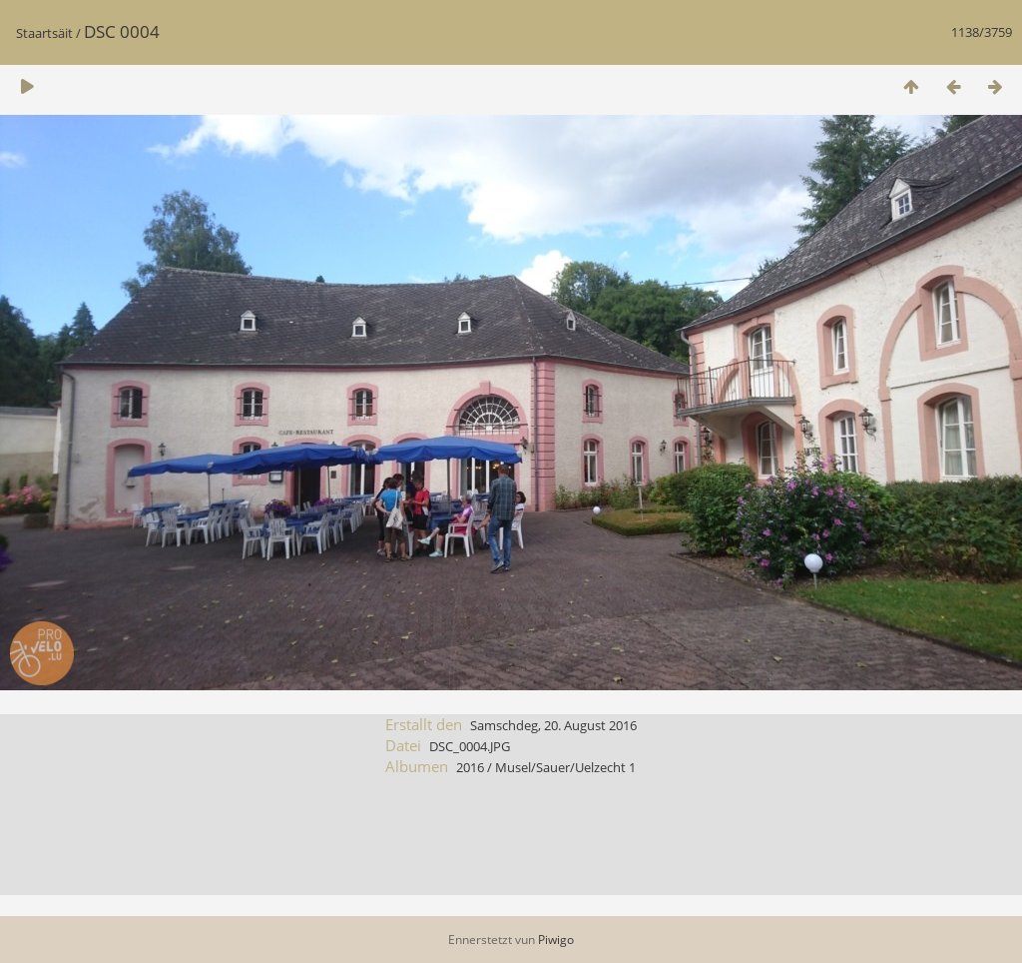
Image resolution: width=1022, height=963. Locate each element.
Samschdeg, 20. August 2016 (553, 725)
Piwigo (556, 939)
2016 (470, 767)
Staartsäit (44, 33)
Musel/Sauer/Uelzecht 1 (565, 767)
